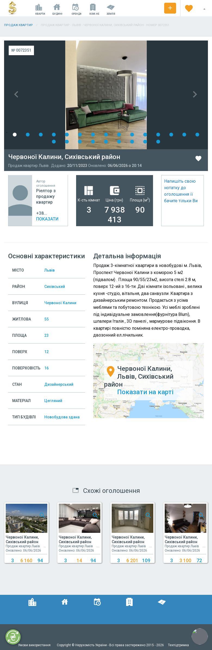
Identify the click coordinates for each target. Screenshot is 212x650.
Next (157, 95)
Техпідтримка (178, 645)
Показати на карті (145, 392)
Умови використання (34, 645)
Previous (55, 95)
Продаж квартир (18, 25)
